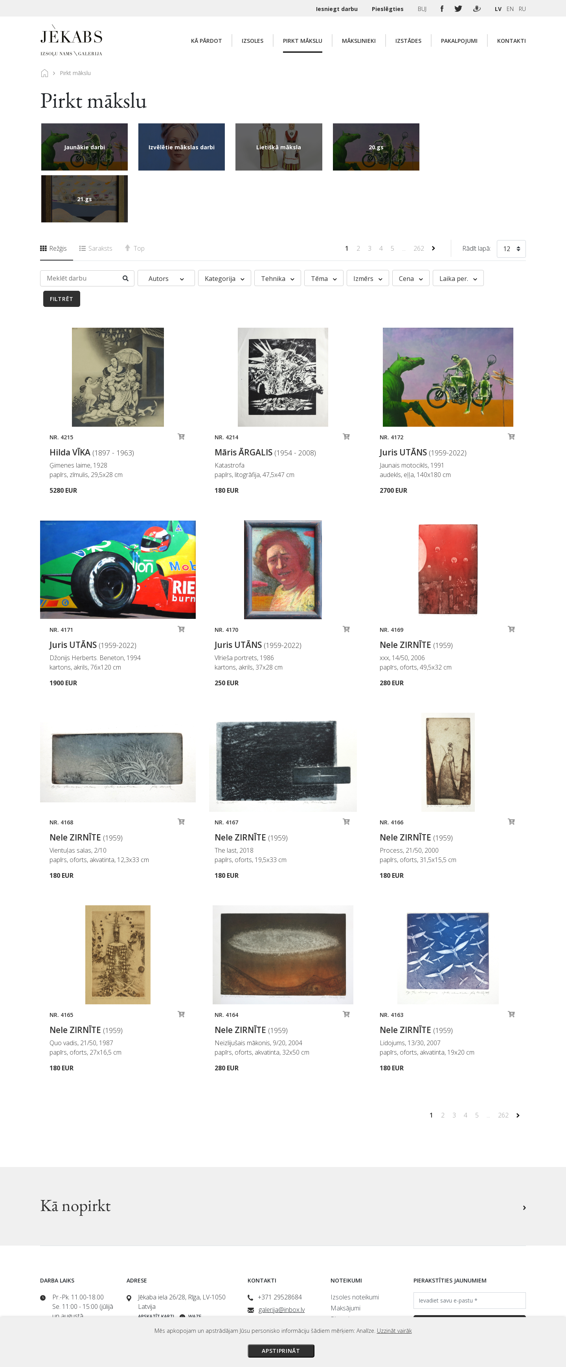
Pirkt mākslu (302, 40)
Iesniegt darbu (337, 9)
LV (498, 9)
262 (419, 196)
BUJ (423, 9)
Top (135, 196)
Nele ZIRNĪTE (416, 592)
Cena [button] (411, 226)
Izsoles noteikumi (355, 1245)
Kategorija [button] (224, 226)
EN (510, 9)
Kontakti (511, 40)
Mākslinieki (359, 40)
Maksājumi (345, 1256)
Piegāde (342, 1267)
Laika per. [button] (458, 226)
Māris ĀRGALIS (265, 400)
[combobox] (511, 198)
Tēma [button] (324, 226)
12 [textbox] (506, 197)
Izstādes (408, 40)
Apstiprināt (281, 1350)
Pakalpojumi (459, 40)
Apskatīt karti (156, 1264)
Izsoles (252, 40)
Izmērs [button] (367, 226)
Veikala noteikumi (354, 1278)
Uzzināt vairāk (394, 1330)
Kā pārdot (206, 40)
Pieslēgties (388, 9)
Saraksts (95, 196)
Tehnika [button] (277, 226)
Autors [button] (166, 226)
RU (522, 9)
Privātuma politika (355, 1289)
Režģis (53, 196)
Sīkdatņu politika (353, 1300)
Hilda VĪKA (92, 400)
